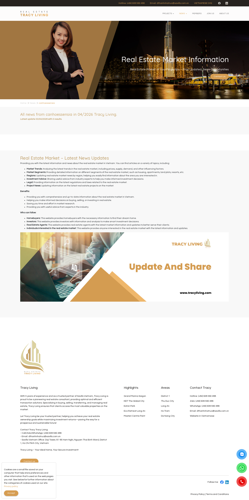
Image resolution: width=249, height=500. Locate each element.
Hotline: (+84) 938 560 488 (132, 3)
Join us (210, 13)
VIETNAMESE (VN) (203, 3)
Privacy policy (11, 486)
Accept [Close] (11, 493)
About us (224, 13)
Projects (167, 13)
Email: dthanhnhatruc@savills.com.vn (169, 3)
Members (196, 13)
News (182, 13)
